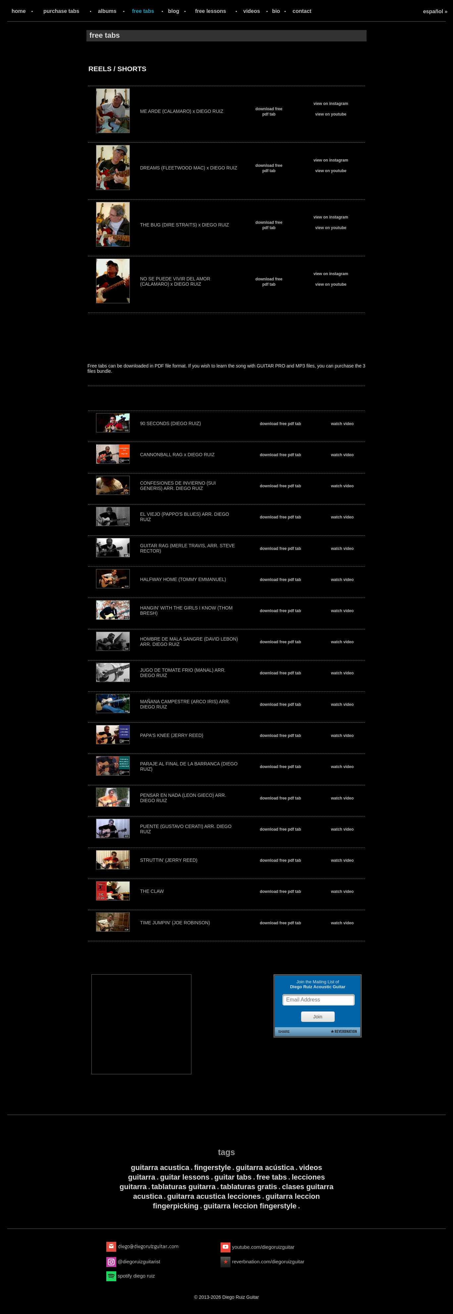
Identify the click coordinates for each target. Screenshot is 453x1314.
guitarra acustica (160, 1167)
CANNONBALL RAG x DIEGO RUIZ (177, 454)
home (19, 11)
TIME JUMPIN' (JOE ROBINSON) (175, 922)
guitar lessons (184, 1177)
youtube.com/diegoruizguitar (257, 1247)
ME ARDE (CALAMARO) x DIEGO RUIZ (181, 111)
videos (251, 11)
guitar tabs (232, 1177)
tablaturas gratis (249, 1187)
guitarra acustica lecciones (214, 1196)
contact (302, 11)
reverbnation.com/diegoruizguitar (262, 1261)
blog (173, 11)
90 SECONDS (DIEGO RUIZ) (170, 423)
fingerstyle (212, 1167)
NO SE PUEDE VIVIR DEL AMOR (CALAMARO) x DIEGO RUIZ (175, 281)
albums (107, 11)
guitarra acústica (265, 1167)
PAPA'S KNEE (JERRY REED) (171, 735)
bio (276, 11)
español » (435, 11)
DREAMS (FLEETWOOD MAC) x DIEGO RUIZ (188, 167)
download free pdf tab (280, 423)
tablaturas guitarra (184, 1187)
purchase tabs (61, 11)
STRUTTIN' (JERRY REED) (168, 860)
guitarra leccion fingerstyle (249, 1206)
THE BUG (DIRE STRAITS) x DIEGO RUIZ (184, 224)
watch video (342, 423)
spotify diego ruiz (130, 1276)
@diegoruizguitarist (133, 1261)
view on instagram (331, 103)
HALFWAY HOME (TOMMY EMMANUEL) (183, 579)
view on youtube (330, 114)
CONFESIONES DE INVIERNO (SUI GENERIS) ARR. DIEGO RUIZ (178, 485)
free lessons (210, 11)
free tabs (143, 11)
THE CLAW (152, 891)
